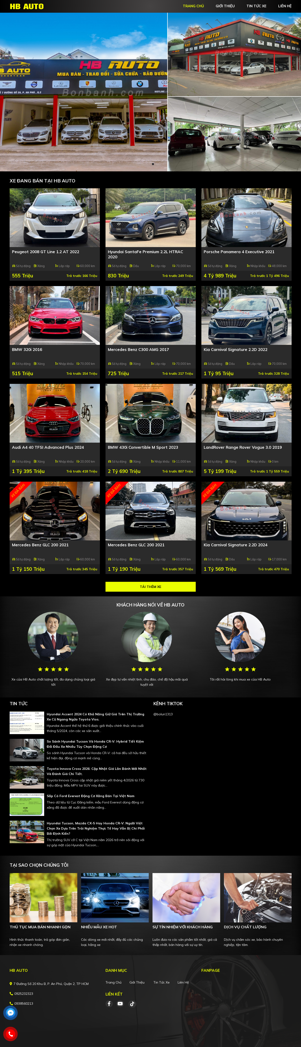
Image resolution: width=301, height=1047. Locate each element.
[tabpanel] (150, 92)
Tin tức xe (161, 982)
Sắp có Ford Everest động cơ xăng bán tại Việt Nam (90, 796)
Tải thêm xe (150, 587)
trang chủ (193, 6)
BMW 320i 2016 (27, 349)
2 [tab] (153, 164)
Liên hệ (183, 982)
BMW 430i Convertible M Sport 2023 (143, 447)
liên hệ (285, 6)
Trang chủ (113, 982)
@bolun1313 (163, 714)
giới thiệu (225, 6)
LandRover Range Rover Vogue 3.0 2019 (243, 447)
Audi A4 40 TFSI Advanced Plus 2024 (48, 447)
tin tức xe (256, 6)
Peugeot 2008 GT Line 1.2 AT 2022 (45, 251)
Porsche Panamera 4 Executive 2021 (239, 251)
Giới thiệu (137, 982)
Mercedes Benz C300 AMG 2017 (138, 349)
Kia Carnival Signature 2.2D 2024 (235, 544)
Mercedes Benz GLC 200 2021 (40, 544)
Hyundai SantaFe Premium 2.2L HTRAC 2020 (145, 254)
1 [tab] (148, 164)
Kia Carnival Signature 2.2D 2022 (235, 349)
